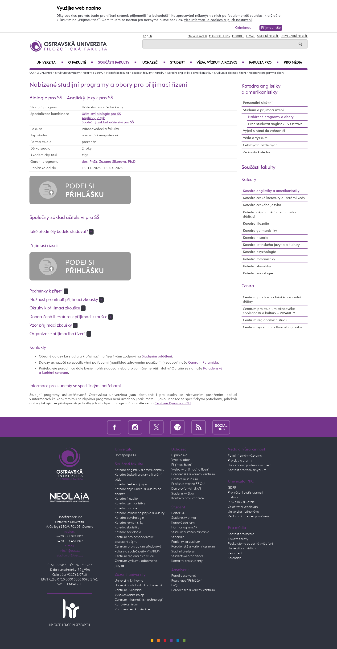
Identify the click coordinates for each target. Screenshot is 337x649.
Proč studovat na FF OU (188, 484)
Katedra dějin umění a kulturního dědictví (269, 214)
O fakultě (80, 62)
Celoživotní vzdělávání (261, 145)
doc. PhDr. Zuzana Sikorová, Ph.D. (109, 161)
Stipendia (178, 537)
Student (181, 62)
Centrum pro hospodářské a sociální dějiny (272, 299)
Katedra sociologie (258, 273)
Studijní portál (268, 36)
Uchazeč (153, 62)
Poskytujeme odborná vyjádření (250, 543)
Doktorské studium (184, 479)
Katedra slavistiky (257, 266)
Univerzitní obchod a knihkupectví (138, 585)
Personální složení (257, 103)
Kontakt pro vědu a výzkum (247, 470)
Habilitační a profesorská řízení (249, 465)
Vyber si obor (180, 460)
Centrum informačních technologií (139, 599)
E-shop (233, 497)
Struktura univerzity (67, 73)
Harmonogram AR (184, 527)
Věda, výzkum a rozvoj (220, 62)
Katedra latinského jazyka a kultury (271, 245)
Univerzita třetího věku (243, 511)
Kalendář (234, 558)
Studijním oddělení (157, 356)
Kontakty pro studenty (187, 561)
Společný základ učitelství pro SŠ (108, 122)
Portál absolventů (183, 575)
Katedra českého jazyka (262, 205)
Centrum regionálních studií (265, 320)
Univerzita (50, 62)
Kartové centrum (126, 604)
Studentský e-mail (184, 517)
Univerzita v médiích (242, 548)
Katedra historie (255, 237)
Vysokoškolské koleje (129, 595)
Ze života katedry (256, 152)
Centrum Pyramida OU (173, 403)
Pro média (293, 62)
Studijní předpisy (183, 551)
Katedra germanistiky (260, 230)
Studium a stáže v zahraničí (190, 532)
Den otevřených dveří (186, 488)
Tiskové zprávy (238, 539)
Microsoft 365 (219, 36)
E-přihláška (179, 455)
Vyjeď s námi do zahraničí (264, 131)
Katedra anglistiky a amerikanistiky (189, 73)
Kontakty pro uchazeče (187, 498)
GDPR (232, 487)
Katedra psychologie (259, 252)
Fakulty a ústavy (93, 73)
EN (150, 36)
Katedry (159, 73)
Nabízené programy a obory (266, 73)
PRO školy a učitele (241, 502)
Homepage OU (125, 455)
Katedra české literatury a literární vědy (274, 198)
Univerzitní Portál (294, 36)
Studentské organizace (187, 556)
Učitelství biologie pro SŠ (101, 114)
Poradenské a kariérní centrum (136, 609)
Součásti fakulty (117, 62)
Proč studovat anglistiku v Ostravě (275, 124)
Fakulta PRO (264, 62)
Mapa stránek (197, 36)
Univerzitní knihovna (129, 580)
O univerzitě (44, 73)
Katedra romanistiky (259, 259)
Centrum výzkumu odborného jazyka (272, 327)
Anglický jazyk (93, 118)
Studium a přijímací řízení (230, 73)
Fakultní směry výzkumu (245, 455)
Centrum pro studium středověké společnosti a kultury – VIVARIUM (269, 311)
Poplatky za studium (185, 542)
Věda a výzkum (255, 138)
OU (31, 73)
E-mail (250, 36)
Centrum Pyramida (203, 362)
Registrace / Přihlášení (186, 580)
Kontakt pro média (241, 534)
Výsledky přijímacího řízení (190, 469)
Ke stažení (235, 553)
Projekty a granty (240, 460)
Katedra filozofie (256, 223)
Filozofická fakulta (117, 73)
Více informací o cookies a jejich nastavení (218, 20)
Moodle (238, 36)
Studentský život (182, 493)
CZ (144, 36)
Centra (248, 286)
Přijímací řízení (181, 464)
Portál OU (178, 513)
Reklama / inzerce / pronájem (248, 516)
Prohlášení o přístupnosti (245, 492)
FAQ (174, 585)
